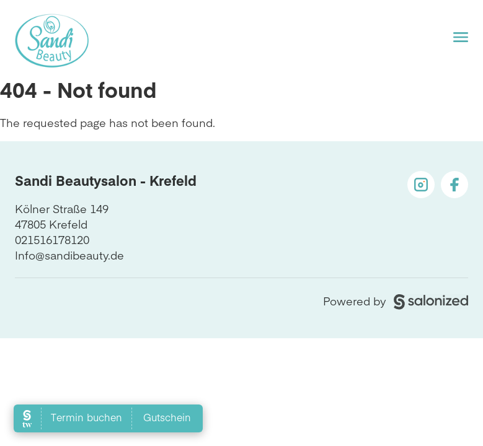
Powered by (395, 300)
